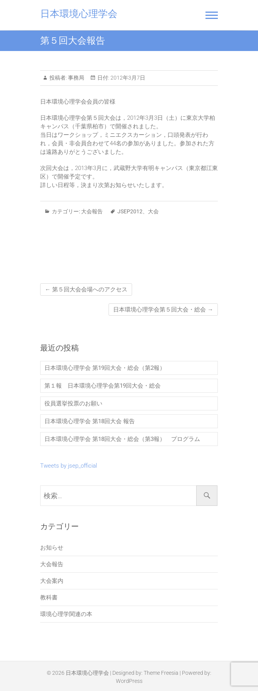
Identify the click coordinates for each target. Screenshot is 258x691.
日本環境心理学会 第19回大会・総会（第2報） (107, 367)
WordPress (129, 681)
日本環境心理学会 (78, 13)
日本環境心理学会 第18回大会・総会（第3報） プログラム (122, 439)
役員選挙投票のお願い (73, 403)
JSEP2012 (130, 211)
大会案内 (51, 580)
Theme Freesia (161, 673)
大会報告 (92, 211)
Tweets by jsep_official (68, 465)
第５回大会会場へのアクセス (86, 289)
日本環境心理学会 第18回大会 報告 (89, 421)
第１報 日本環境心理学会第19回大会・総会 (102, 385)
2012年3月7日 (127, 78)
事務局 (75, 78)
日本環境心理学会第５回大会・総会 (163, 309)
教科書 (49, 597)
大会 (153, 211)
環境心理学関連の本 (66, 614)
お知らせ (51, 547)
